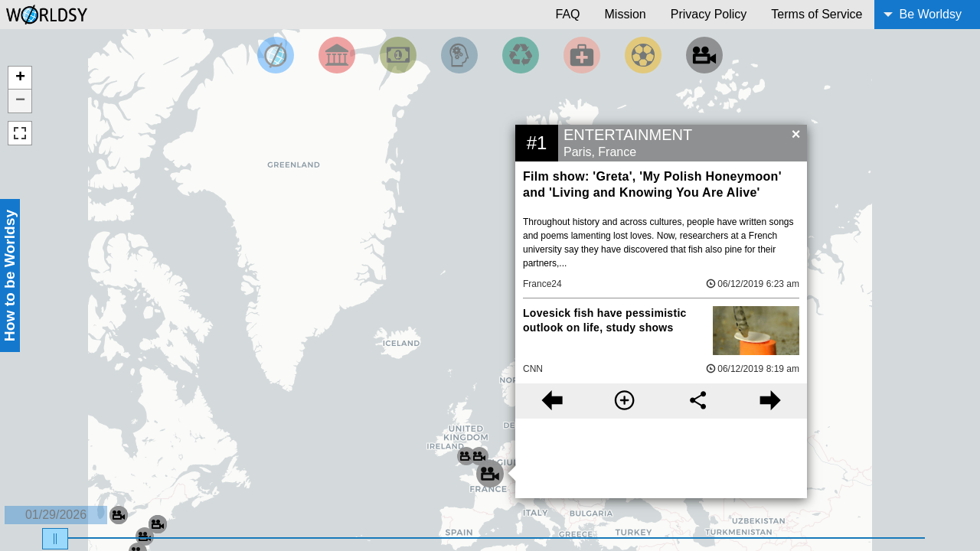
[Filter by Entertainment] (704, 55)
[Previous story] (551, 401)
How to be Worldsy (10, 275)
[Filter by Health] (582, 55)
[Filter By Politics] (336, 55)
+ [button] (20, 78)
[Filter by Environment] (520, 55)
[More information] (624, 401)
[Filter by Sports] (643, 55)
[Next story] (770, 401)
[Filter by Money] (398, 55)
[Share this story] (698, 401)
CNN (533, 369)
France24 (542, 284)
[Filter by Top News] (275, 55)
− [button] (20, 101)
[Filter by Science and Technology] (459, 55)
